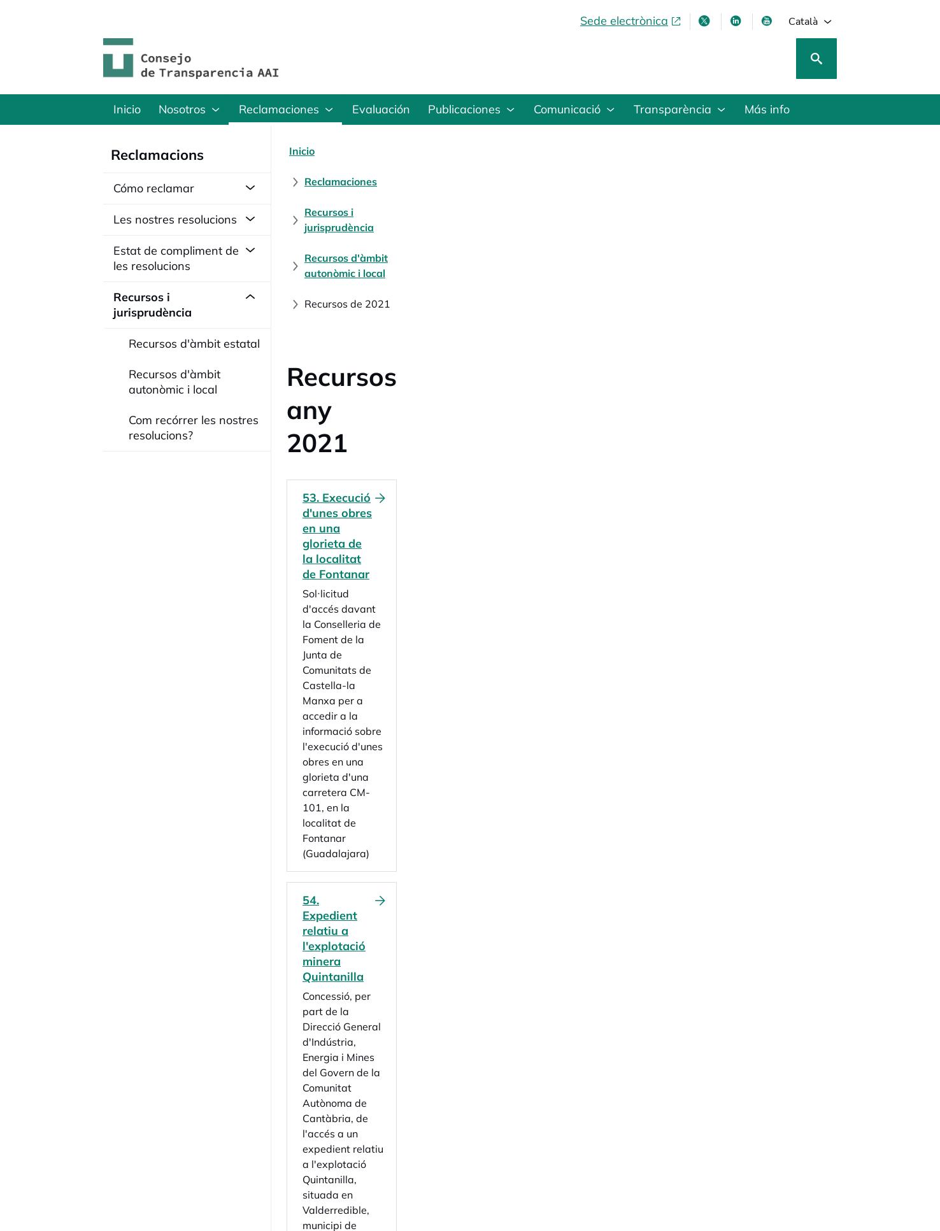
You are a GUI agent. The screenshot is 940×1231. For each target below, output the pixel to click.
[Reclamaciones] (368, 151)
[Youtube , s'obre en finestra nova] (768, 21)
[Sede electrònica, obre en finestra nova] (631, 21)
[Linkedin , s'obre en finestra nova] (736, 21)
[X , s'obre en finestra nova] (705, 21)
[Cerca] (816, 58)
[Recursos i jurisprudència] (483, 151)
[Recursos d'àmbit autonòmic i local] (645, 151)
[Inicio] (302, 151)
